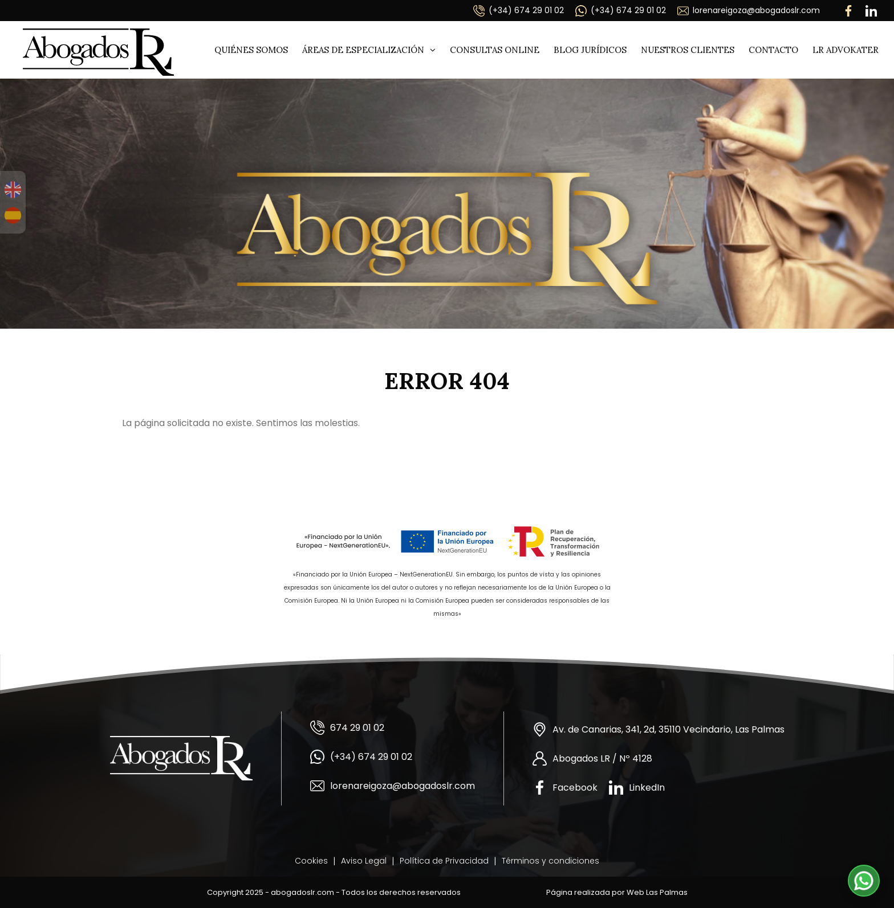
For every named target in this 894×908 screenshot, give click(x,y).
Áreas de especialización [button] (369, 49)
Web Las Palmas (657, 892)
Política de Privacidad (444, 860)
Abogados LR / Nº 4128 (592, 758)
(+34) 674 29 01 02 (518, 11)
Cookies (311, 860)
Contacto (773, 49)
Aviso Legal (364, 860)
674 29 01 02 (347, 728)
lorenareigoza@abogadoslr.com (748, 11)
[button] (863, 880)
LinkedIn (637, 787)
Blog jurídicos (590, 49)
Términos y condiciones (550, 860)
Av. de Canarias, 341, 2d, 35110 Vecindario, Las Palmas (659, 729)
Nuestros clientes (687, 49)
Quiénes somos (251, 49)
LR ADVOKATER (845, 49)
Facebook (565, 787)
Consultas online (494, 49)
